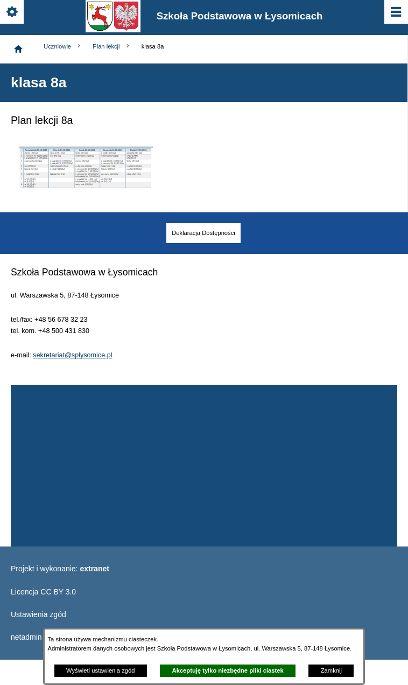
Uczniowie (63, 46)
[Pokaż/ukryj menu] (395, 12)
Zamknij (331, 670)
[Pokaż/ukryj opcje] (12, 12)
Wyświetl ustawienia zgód (100, 670)
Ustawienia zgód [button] (38, 614)
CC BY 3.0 (58, 591)
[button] (85, 187)
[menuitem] (203, 233)
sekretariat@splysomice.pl (72, 355)
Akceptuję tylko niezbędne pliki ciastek (228, 670)
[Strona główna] (18, 49)
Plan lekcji (111, 46)
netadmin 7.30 (35, 637)
